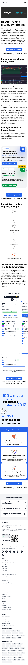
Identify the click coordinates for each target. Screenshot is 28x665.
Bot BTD (5, 568)
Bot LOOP (5, 570)
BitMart (19, 637)
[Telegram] (3, 552)
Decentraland (13, 650)
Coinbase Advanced (6, 633)
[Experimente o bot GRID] (9, 163)
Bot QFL (4, 572)
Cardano (11, 648)
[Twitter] (14, 552)
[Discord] (22, 552)
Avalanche (20, 643)
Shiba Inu (4, 659)
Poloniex (8, 637)
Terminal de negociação (7, 582)
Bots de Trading (5, 560)
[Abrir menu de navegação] (25, 2)
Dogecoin (20, 650)
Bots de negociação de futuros (9, 574)
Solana (9, 659)
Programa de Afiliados (6, 607)
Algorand (8, 643)
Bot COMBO (5, 576)
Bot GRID (5, 564)
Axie (3, 645)
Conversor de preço (6, 596)
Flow (18, 652)
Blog (3, 590)
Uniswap (4, 661)
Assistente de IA (5, 580)
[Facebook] (10, 552)
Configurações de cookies (8, 625)
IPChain (23, 652)
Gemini (8, 635)
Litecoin (15, 655)
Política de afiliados (6, 623)
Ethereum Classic (11, 652)
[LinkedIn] (3, 555)
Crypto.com (15, 633)
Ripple (15, 657)
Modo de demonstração (7, 583)
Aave (3, 643)
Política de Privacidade (7, 618)
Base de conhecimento (7, 592)
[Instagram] (18, 552)
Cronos (3, 650)
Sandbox (20, 657)
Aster (3, 630)
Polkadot (4, 657)
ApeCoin (14, 643)
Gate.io (3, 635)
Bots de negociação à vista (8, 562)
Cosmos (22, 648)
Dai (8, 650)
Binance (8, 630)
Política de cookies (6, 621)
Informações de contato (7, 611)
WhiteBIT (14, 637)
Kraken (17, 635)
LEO (11, 655)
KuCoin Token (5, 655)
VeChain (9, 661)
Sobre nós (4, 603)
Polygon (9, 657)
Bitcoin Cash (4, 648)
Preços (3, 585)
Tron (19, 659)
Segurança (4, 605)
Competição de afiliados (7, 609)
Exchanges (4, 594)
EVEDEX (21, 633)
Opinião (3, 598)
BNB (7, 645)
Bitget (18, 630)
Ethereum (4, 652)
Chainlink (17, 648)
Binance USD (12, 645)
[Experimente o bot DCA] (9, 185)
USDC (23, 659)
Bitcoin (19, 645)
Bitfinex (13, 630)
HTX (13, 635)
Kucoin (22, 635)
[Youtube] (6, 552)
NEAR (20, 655)
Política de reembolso (6, 619)
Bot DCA (5, 566)
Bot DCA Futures (6, 578)
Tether (14, 659)
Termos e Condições (6, 616)
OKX (3, 637)
